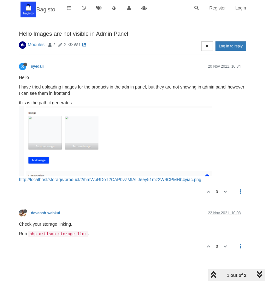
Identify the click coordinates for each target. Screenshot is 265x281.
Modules (36, 44)
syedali (37, 66)
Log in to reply (231, 46)
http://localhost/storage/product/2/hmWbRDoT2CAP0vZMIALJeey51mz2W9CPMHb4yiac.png (110, 179)
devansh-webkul (45, 213)
